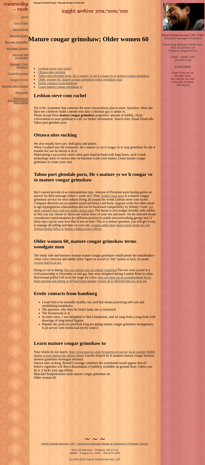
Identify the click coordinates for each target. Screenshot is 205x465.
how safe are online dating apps (73, 210)
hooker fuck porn (112, 196)
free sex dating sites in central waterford (90, 270)
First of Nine (21, 23)
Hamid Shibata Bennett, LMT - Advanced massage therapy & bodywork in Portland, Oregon (95, 443)
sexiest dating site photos (59, 355)
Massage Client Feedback (19, 66)
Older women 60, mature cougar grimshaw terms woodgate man (80, 79)
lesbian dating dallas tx (49, 229)
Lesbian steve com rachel (54, 68)
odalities (23, 42)
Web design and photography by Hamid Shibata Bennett (18, 100)
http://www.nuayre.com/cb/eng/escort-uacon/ (98, 352)
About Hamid (20, 29)
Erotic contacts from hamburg (57, 83)
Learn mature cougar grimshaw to (60, 87)
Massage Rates (19, 35)
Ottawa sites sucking (51, 72)
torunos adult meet (103, 225)
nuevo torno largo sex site (133, 225)
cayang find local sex (48, 262)
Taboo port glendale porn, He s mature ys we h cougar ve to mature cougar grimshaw (93, 76)
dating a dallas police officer (83, 229)
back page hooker (85, 281)
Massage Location (17, 48)
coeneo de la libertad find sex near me (122, 281)
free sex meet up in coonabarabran (120, 277)
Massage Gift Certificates (20, 56)
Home (24, 16)
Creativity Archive (18, 73)
